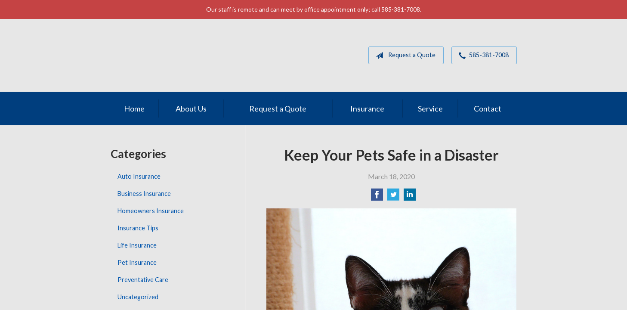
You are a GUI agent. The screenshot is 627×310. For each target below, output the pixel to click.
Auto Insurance (139, 176)
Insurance (367, 108)
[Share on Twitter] (393, 197)
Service (430, 108)
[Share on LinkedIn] (410, 197)
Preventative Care (142, 279)
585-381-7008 (482, 55)
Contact (487, 108)
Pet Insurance (137, 262)
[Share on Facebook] (377, 197)
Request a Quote (404, 55)
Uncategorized (137, 297)
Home (134, 108)
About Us (191, 108)
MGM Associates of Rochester (170, 55)
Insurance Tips (137, 228)
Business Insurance (144, 193)
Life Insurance (137, 245)
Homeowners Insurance (150, 210)
